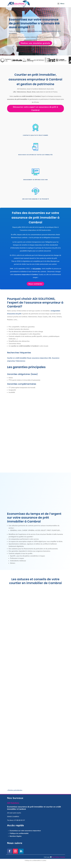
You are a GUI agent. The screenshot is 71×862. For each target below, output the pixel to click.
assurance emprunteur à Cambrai (26, 274)
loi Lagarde (40, 227)
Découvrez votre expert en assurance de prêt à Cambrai (35, 108)
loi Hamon (39, 255)
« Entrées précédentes (14, 790)
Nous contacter (35, 284)
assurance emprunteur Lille (41, 358)
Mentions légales (16, 836)
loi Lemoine (37, 268)
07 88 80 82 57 (19, 820)
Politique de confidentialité (19, 833)
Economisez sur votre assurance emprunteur (25, 830)
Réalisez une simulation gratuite (35, 43)
